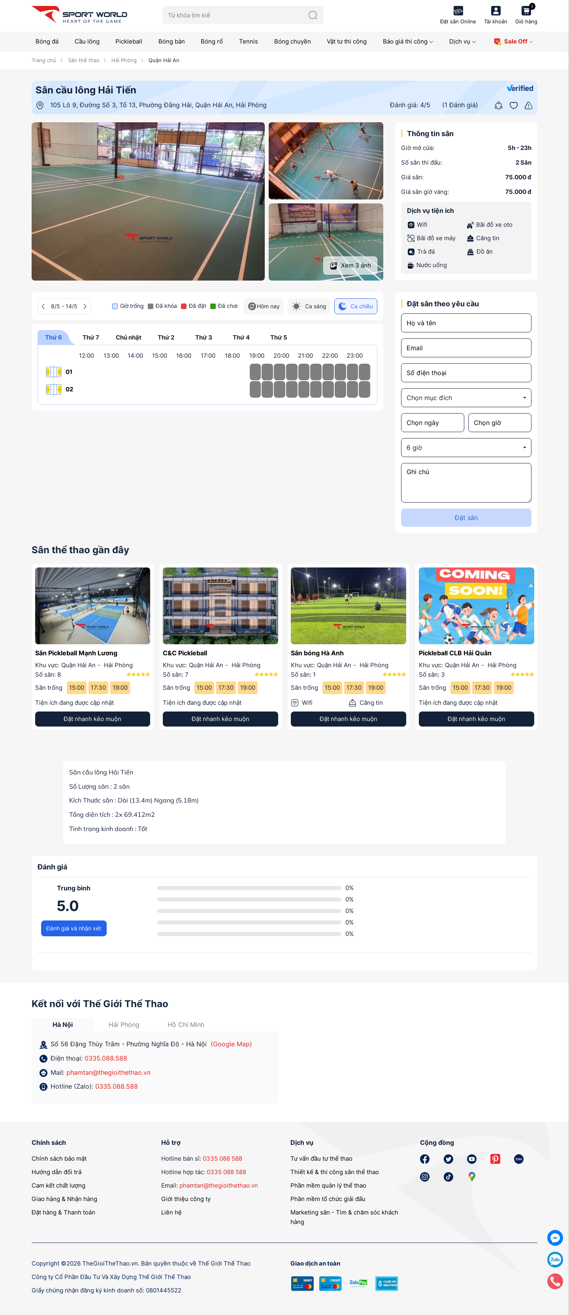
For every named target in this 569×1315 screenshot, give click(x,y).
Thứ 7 (91, 339)
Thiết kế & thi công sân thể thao (334, 1172)
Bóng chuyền (292, 41)
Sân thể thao (83, 60)
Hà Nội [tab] (63, 1024)
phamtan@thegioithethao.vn (108, 1072)
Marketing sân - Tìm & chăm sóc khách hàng (344, 1217)
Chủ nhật (128, 339)
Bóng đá (47, 41)
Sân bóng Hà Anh (317, 653)
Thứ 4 (241, 339)
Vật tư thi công (347, 41)
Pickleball (128, 41)
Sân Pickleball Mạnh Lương (76, 653)
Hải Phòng (123, 60)
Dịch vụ (462, 41)
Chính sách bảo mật (59, 1158)
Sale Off (513, 41)
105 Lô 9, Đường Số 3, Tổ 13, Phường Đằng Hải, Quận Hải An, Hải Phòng (158, 105)
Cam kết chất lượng (58, 1185)
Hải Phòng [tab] (124, 1024)
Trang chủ (44, 60)
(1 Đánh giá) (460, 105)
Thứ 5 (278, 339)
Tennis (248, 41)
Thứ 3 (203, 339)
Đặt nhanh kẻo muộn (92, 719)
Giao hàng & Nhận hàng (64, 1199)
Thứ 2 (166, 339)
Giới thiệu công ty (186, 1199)
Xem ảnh (350, 266)
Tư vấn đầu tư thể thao (321, 1158)
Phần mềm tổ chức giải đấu (328, 1199)
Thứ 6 (53, 339)
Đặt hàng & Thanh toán (63, 1212)
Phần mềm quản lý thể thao (328, 1185)
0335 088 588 (222, 1158)
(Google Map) (231, 1044)
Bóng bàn (171, 41)
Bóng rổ (212, 41)
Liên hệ (171, 1212)
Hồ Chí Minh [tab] (186, 1024)
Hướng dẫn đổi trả (56, 1172)
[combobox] (466, 397)
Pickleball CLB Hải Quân (455, 653)
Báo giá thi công (408, 41)
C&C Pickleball (185, 653)
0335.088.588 (106, 1058)
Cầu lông (87, 41)
